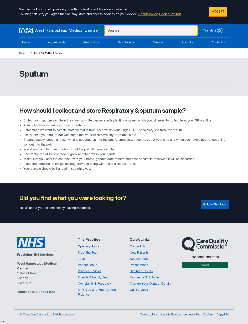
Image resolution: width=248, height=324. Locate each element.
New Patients (126, 42)
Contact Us (219, 42)
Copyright (223, 314)
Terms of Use (148, 314)
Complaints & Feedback (94, 283)
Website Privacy (171, 314)
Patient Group (87, 265)
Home (26, 42)
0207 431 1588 (45, 292)
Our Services (139, 289)
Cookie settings (170, 14)
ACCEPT (218, 11)
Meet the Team (88, 252)
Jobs (81, 259)
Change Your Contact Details (150, 283)
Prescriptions (91, 42)
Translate (213, 30)
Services (158, 42)
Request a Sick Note (144, 277)
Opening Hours (88, 246)
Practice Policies (89, 271)
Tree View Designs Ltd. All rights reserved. (49, 314)
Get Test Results (141, 271)
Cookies (208, 314)
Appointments (56, 42)
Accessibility (192, 314)
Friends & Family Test (93, 277)
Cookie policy (148, 14)
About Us (188, 42)
